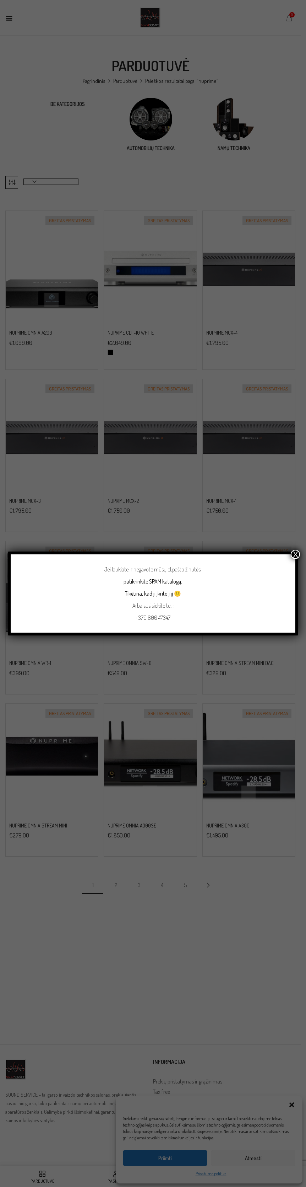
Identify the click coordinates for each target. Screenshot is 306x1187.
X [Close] (295, 554)
